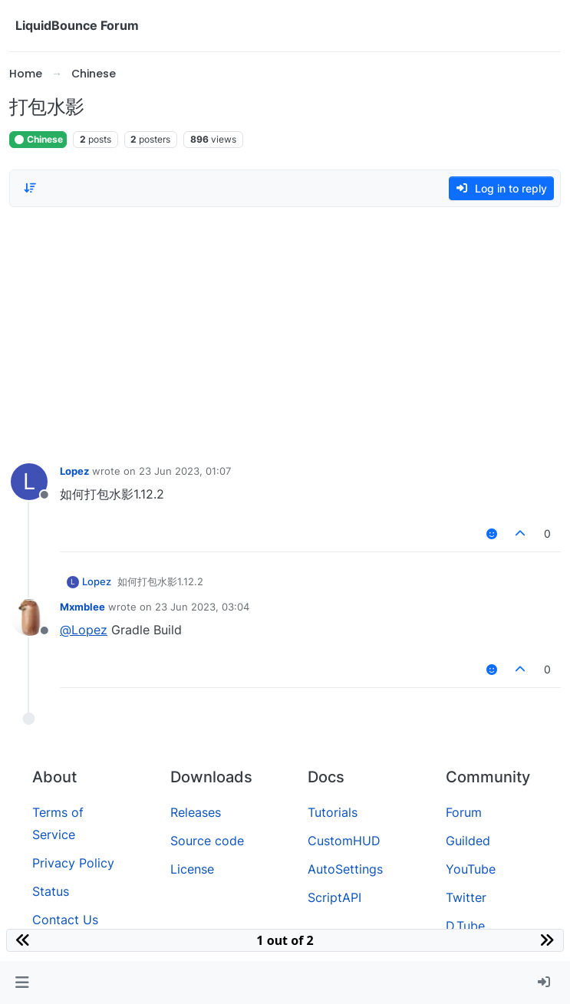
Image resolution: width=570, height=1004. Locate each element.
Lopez (74, 471)
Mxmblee (82, 607)
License (192, 869)
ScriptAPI (334, 897)
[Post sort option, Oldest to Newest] (30, 188)
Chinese (38, 139)
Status (50, 891)
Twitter (466, 897)
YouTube (471, 869)
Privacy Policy (73, 863)
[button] (22, 982)
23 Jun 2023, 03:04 (202, 607)
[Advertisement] (285, 331)
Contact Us (65, 919)
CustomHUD (344, 840)
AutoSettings (345, 869)
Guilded (468, 840)
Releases (195, 812)
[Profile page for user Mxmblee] (29, 617)
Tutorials (332, 812)
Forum (464, 812)
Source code (207, 840)
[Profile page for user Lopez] (29, 481)
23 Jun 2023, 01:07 (185, 471)
